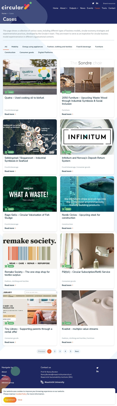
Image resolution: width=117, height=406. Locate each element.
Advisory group (8, 382)
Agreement (10, 400)
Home (55, 8)
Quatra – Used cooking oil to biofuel (24, 97)
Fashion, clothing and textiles (59, 46)
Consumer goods (27, 52)
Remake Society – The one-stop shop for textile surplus (27, 273)
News (82, 8)
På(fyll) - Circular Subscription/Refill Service (86, 272)
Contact (112, 8)
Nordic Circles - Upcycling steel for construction (81, 216)
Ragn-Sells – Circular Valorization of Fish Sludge (27, 216)
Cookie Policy (21, 394)
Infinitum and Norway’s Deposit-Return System (83, 159)
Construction (10, 52)
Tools (104, 8)
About (62, 8)
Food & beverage (83, 46)
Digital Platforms (45, 52)
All (6, 46)
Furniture (99, 46)
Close (20, 400)
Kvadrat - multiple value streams (80, 329)
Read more (11, 114)
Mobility (15, 46)
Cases (97, 8)
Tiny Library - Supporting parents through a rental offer (28, 330)
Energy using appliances (33, 46)
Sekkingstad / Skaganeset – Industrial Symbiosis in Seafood (25, 159)
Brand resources (109, 4)
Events (90, 8)
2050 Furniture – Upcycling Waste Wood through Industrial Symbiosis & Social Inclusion (84, 100)
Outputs (72, 8)
